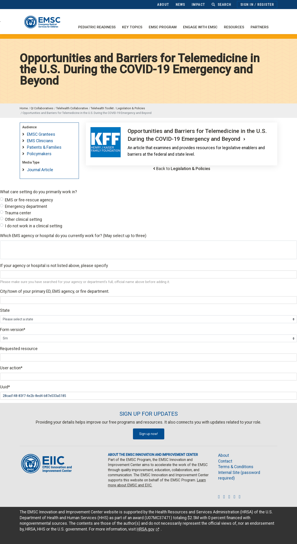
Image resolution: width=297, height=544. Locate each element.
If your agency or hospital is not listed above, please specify (54, 265)
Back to (183, 168)
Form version (12, 329)
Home (24, 108)
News (180, 5)
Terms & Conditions (235, 466)
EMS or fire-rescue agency (29, 200)
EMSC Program (163, 27)
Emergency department (26, 206)
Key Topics (132, 27)
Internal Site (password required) (239, 475)
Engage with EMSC (200, 27)
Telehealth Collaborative (72, 108)
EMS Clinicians (40, 140)
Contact (225, 461)
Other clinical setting (23, 219)
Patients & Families (44, 147)
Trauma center (18, 213)
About (163, 5)
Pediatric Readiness (97, 27)
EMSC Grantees (41, 134)
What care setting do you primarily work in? (38, 192)
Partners (259, 27)
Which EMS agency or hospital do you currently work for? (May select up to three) (73, 235)
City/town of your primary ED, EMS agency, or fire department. (54, 291)
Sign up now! (148, 434)
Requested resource (19, 348)
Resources (234, 27)
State (5, 310)
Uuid (5, 387)
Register (265, 5)
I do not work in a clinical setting (33, 226)
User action (11, 368)
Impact (198, 5)
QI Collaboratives (42, 108)
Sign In (247, 5)
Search (221, 5)
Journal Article (40, 169)
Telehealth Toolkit (102, 108)
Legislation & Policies (130, 108)
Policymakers (39, 153)
